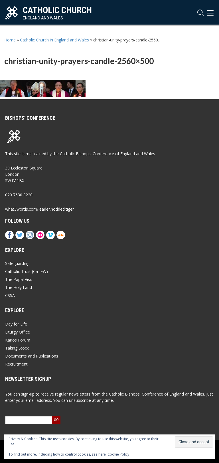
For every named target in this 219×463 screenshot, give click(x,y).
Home (10, 40)
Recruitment (16, 364)
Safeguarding (17, 263)
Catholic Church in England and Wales (54, 40)
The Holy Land (18, 287)
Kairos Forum (17, 340)
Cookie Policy (118, 454)
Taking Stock (17, 348)
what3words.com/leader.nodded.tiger (39, 209)
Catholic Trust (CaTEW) (26, 271)
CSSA (10, 295)
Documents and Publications (31, 356)
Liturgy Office (17, 332)
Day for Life (16, 324)
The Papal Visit (18, 279)
